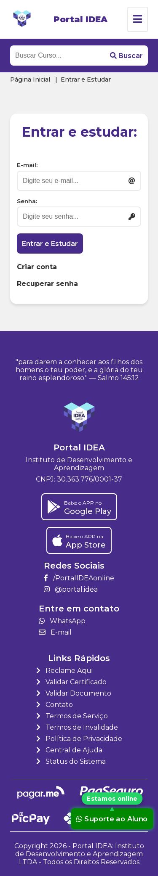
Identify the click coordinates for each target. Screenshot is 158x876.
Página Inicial (30, 79)
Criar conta (37, 267)
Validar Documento (73, 693)
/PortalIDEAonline (79, 578)
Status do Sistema (71, 761)
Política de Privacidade (79, 739)
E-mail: (27, 164)
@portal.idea (71, 589)
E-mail (55, 632)
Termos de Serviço (72, 716)
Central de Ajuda (69, 750)
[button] (126, 55)
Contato (54, 705)
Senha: (27, 201)
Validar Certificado (71, 682)
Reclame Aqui (64, 671)
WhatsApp (62, 621)
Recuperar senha (47, 284)
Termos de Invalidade (77, 727)
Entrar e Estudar (50, 244)
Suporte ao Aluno (112, 819)
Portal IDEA (80, 19)
